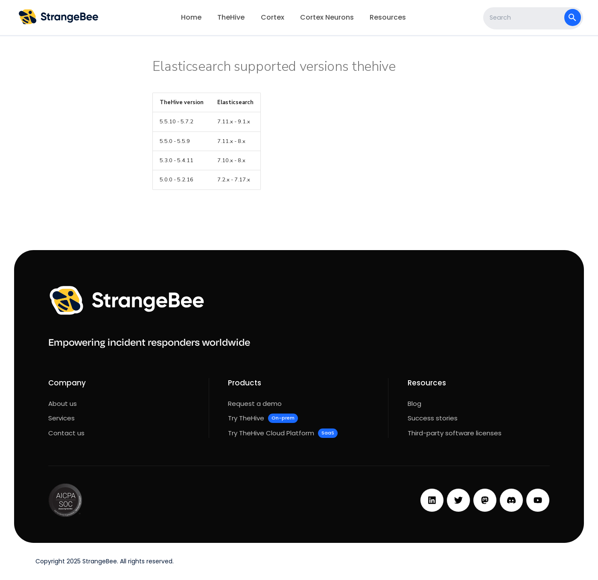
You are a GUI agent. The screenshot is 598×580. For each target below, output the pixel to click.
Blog (414, 403)
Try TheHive (263, 418)
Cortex (272, 17)
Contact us (66, 432)
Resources (388, 17)
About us (62, 403)
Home (191, 17)
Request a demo (255, 403)
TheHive (231, 17)
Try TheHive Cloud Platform (282, 433)
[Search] (525, 17)
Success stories (433, 418)
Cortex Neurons (327, 17)
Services (61, 418)
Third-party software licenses (455, 432)
